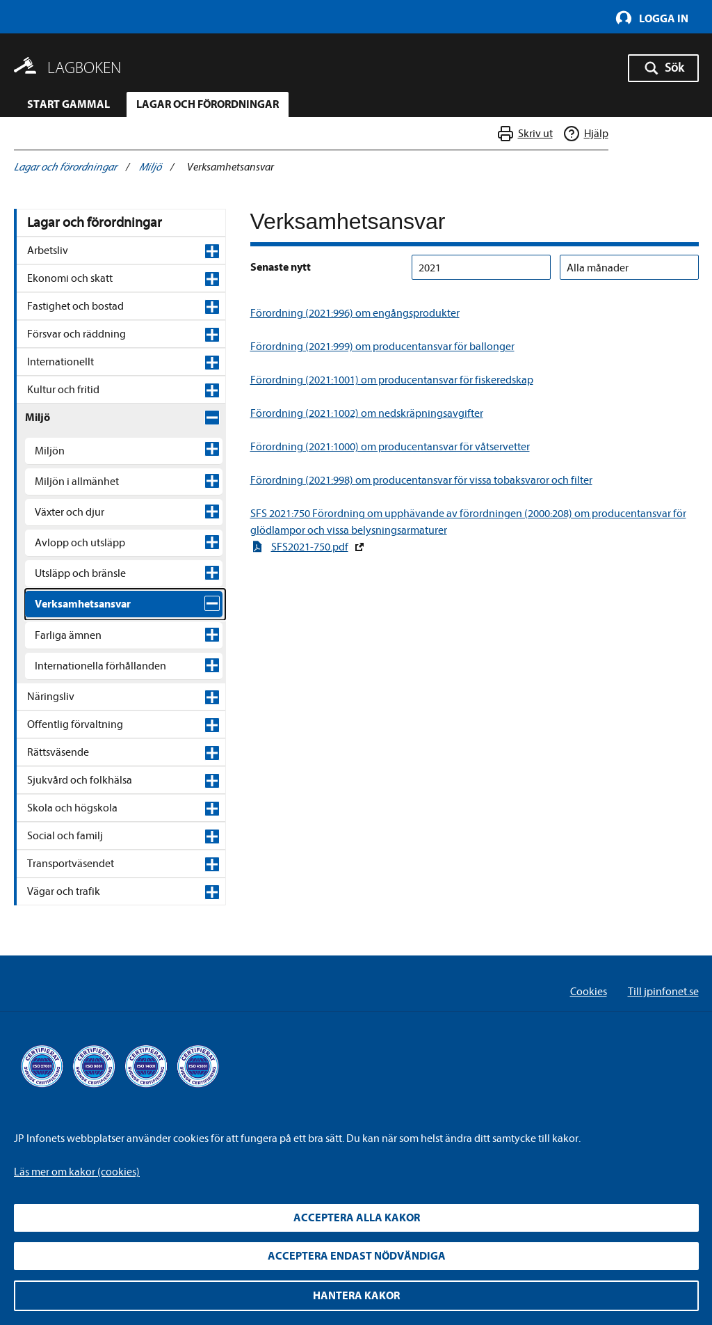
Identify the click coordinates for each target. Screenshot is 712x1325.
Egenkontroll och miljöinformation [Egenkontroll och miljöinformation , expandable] (83, 737)
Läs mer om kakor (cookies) (77, 1172)
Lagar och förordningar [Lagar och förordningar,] (94, 222)
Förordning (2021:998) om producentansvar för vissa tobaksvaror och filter (421, 480)
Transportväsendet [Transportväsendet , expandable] (70, 1069)
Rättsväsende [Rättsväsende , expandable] (58, 957)
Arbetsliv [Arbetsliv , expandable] (47, 250)
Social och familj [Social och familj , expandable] (65, 1041)
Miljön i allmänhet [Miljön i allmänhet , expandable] (77, 481)
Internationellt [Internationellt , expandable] (60, 362)
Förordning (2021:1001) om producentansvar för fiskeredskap (391, 380)
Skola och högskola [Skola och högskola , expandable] (72, 1013)
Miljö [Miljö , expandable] (37, 417)
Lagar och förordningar (207, 104)
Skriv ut (535, 134)
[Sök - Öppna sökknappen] (663, 68)
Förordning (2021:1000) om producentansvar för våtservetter (390, 447)
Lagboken (84, 67)
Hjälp (595, 134)
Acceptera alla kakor (356, 1218)
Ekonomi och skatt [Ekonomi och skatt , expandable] (70, 278)
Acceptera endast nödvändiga (357, 1256)
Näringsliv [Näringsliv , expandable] (50, 902)
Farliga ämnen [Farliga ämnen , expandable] (68, 840)
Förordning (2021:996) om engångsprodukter (355, 313)
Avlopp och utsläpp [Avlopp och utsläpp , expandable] (80, 543)
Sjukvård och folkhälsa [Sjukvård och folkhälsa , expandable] (79, 985)
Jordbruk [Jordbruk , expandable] (64, 668)
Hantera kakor (356, 1296)
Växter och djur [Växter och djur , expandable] (69, 512)
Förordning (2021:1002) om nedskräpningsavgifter (366, 413)
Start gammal (68, 104)
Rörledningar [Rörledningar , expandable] (73, 807)
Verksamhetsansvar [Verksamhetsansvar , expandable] (83, 604)
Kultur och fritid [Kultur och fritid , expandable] (63, 389)
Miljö (150, 167)
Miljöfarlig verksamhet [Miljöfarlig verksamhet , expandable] (95, 637)
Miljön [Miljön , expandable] (50, 451)
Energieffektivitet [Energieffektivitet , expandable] (83, 776)
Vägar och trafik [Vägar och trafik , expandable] (63, 1096)
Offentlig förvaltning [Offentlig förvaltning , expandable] (75, 929)
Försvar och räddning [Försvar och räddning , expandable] (76, 334)
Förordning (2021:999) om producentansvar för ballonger (382, 346)
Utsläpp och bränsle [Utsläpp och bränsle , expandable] (80, 573)
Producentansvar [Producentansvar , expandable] (82, 698)
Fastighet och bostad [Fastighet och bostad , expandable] (75, 306)
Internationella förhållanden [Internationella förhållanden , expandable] (100, 871)
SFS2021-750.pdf (309, 547)
